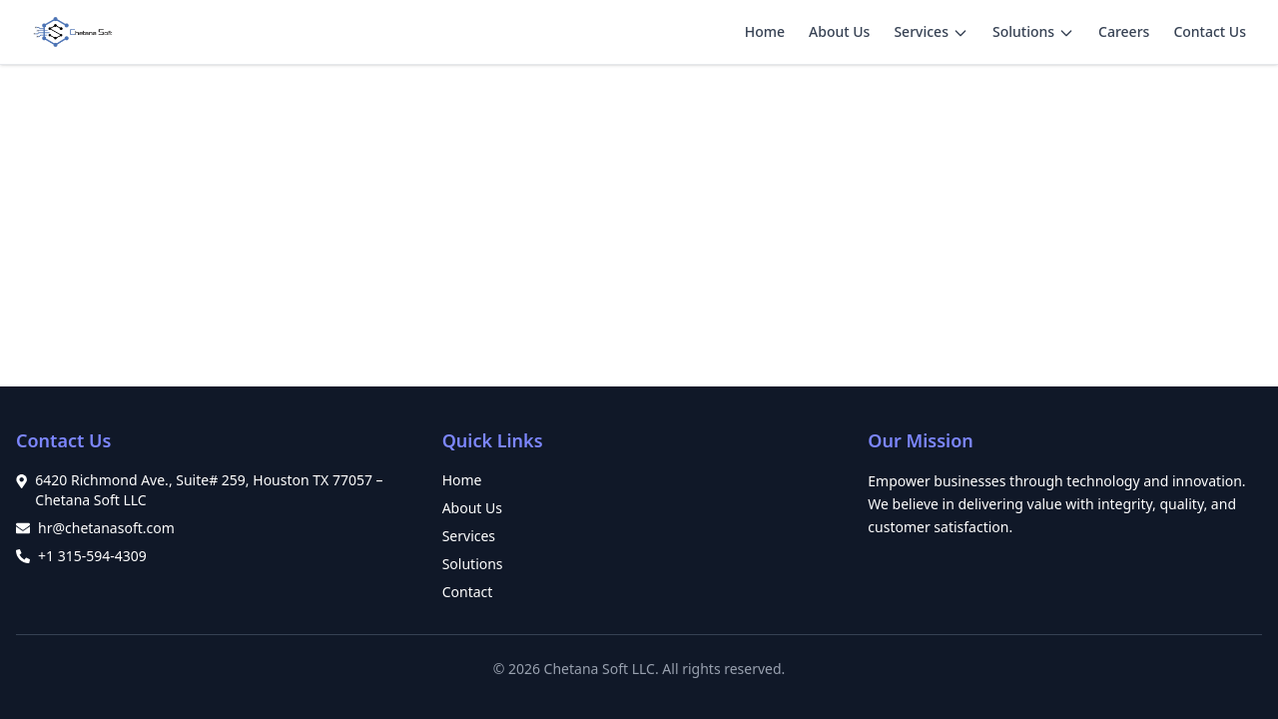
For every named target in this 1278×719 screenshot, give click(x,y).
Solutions (1023, 31)
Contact (467, 591)
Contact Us (1209, 31)
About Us (839, 31)
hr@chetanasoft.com (106, 527)
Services (921, 31)
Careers (1123, 31)
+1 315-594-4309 (92, 555)
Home (765, 31)
